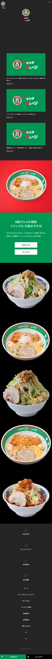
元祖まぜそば (26, 245)
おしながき (26, 252)
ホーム (26, 588)
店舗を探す (9, 657)
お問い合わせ (26, 626)
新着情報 (26, 620)
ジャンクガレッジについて (26, 594)
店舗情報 (26, 613)
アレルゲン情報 (26, 607)
